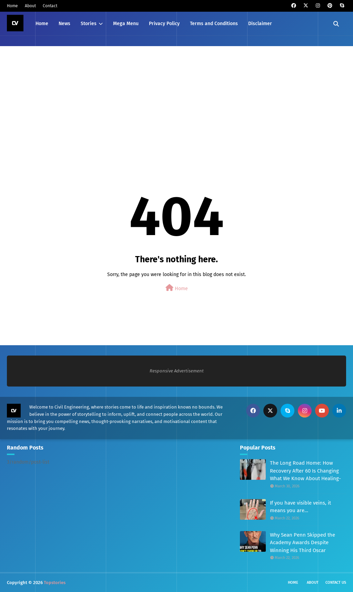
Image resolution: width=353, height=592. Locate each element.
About (30, 5)
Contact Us (335, 582)
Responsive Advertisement (177, 370)
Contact (50, 5)
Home (12, 5)
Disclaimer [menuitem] (260, 24)
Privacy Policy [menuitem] (164, 24)
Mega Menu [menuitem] (126, 24)
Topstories (54, 582)
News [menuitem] (64, 24)
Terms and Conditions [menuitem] (214, 24)
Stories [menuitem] (89, 24)
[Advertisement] (176, 103)
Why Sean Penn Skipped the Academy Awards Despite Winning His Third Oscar (302, 542)
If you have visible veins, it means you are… (300, 507)
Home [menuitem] (42, 24)
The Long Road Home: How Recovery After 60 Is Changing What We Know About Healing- (305, 471)
